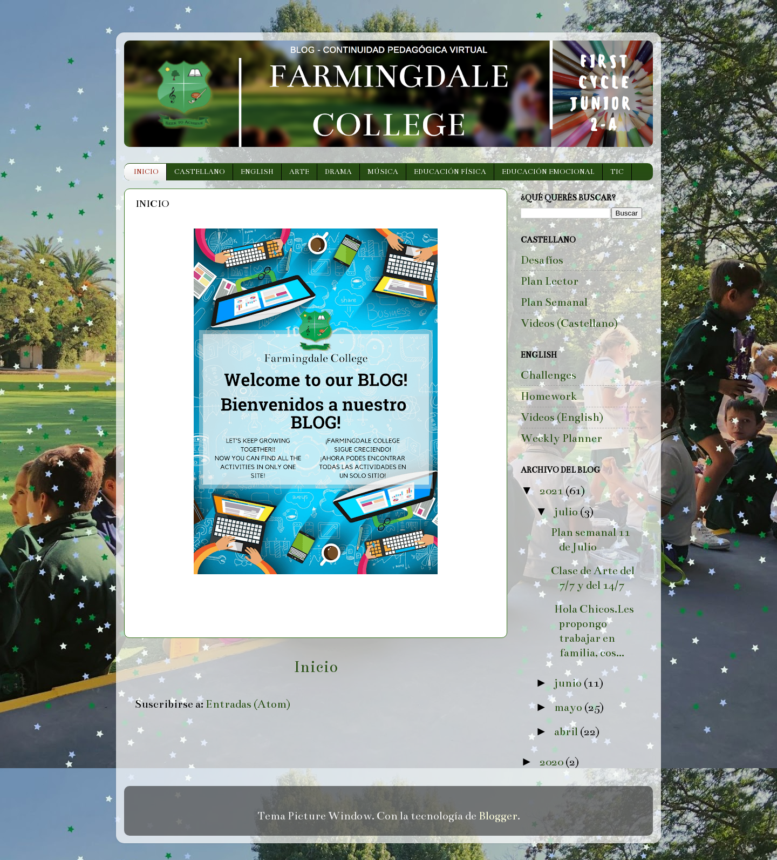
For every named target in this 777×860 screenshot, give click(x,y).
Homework (549, 396)
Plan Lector (549, 281)
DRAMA (338, 171)
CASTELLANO (199, 171)
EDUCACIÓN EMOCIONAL (548, 171)
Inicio (315, 666)
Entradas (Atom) (248, 704)
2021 (552, 491)
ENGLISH (257, 171)
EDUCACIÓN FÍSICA (450, 171)
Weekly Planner (561, 438)
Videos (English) (562, 417)
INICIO (146, 171)
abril (567, 731)
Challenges (548, 375)
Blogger (498, 816)
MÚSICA (382, 171)
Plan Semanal (554, 302)
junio (569, 683)
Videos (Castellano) (569, 323)
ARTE (299, 171)
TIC (617, 171)
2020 (552, 762)
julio (567, 512)
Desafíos (542, 260)
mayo (569, 707)
